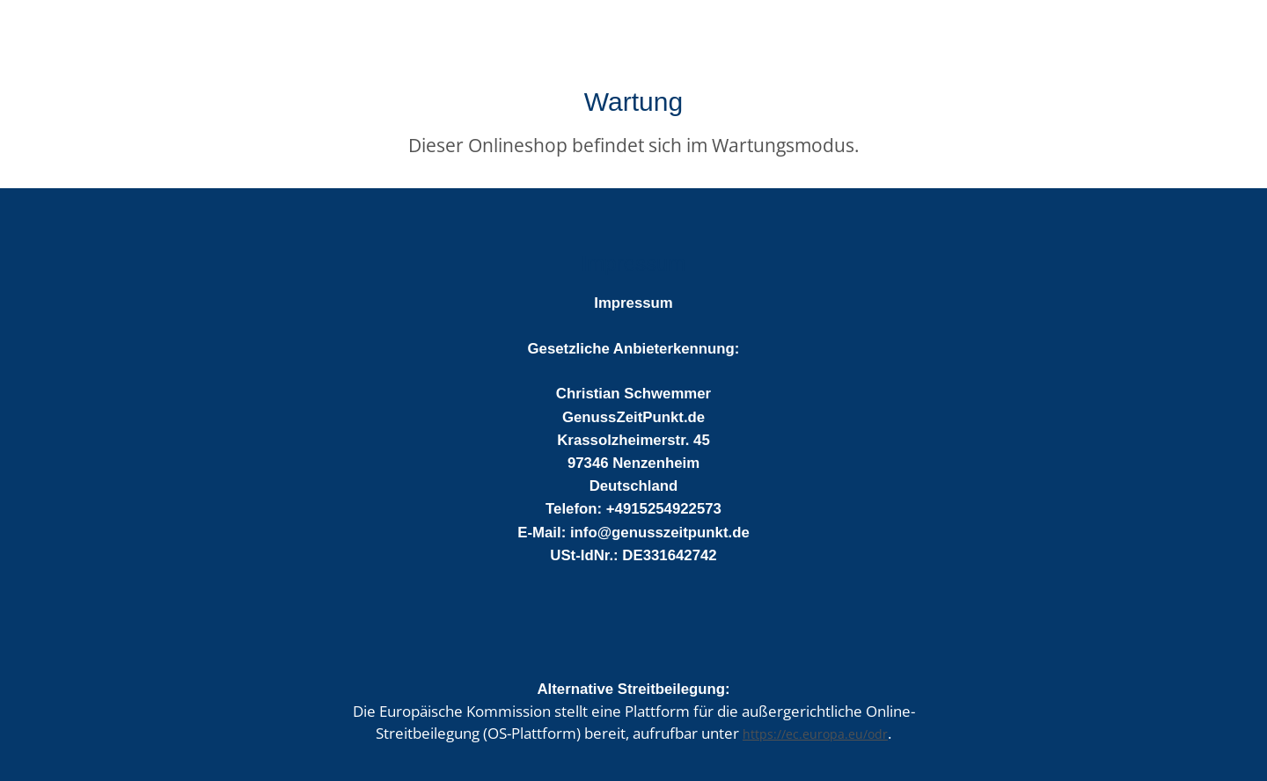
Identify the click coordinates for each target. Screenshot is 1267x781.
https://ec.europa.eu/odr (815, 734)
